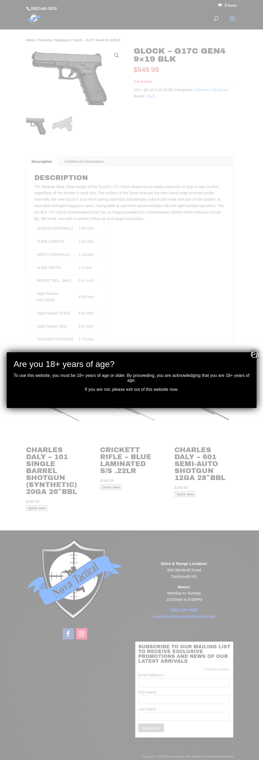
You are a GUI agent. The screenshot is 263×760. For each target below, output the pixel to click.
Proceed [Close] (254, 354)
